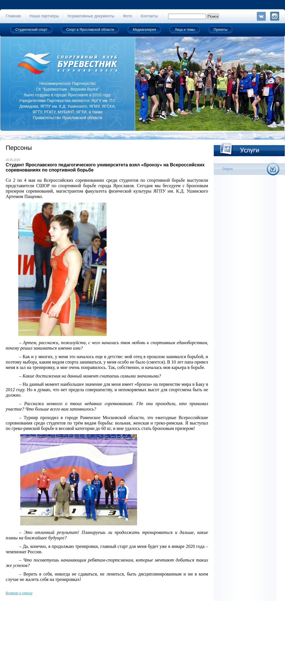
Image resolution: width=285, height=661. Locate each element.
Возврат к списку (19, 593)
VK (261, 16)
